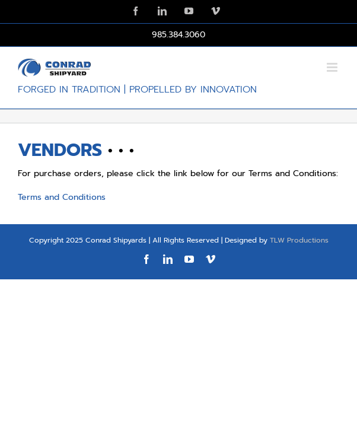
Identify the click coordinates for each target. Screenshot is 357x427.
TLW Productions (299, 270)
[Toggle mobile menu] (333, 67)
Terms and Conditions (62, 197)
